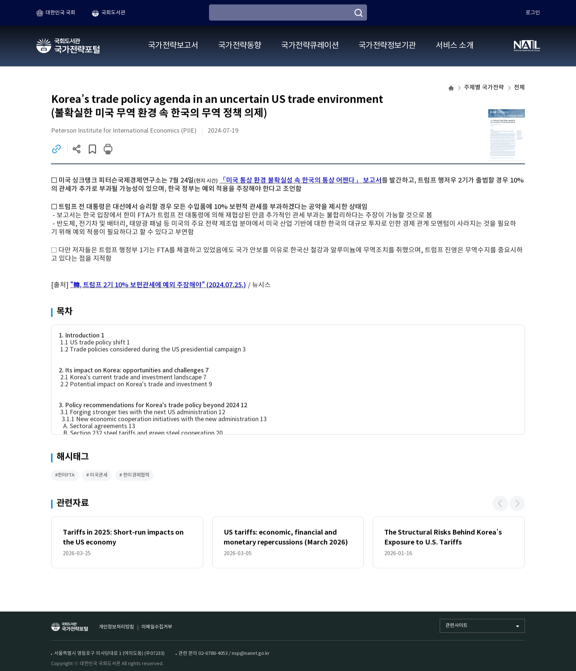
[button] (500, 504)
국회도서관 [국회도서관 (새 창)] (113, 13)
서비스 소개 (454, 45)
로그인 (533, 13)
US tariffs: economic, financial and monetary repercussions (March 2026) (286, 538)
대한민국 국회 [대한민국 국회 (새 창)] (60, 13)
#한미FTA (65, 476)
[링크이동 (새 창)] (56, 150)
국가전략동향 (239, 45)
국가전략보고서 (173, 45)
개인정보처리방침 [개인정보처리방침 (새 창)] (116, 627)
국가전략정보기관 (387, 45)
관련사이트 (457, 625)
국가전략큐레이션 (309, 45)
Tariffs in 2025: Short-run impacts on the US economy (123, 538)
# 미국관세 (97, 476)
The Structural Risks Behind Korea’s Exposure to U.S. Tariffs (442, 538)
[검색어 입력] (288, 12)
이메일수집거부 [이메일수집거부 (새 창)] (156, 627)
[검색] (358, 12)
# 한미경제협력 (134, 476)
